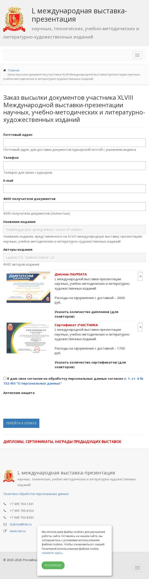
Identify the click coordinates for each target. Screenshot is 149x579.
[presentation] (36, 404)
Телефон (11, 157)
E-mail (8, 180)
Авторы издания (17, 249)
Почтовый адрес (18, 134)
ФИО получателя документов (29, 198)
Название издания (19, 221)
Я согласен (53, 565)
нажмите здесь (52, 553)
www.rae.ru (18, 531)
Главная (13, 70)
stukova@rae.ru (21, 524)
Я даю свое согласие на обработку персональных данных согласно (73, 381)
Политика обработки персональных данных (36, 494)
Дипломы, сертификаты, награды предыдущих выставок (62, 441)
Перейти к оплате (21, 423)
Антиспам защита (19, 392)
